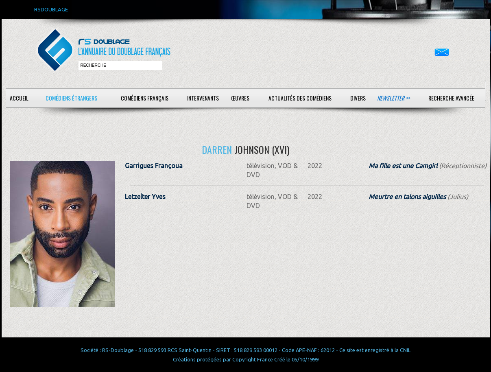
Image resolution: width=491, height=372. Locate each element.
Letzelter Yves (145, 196)
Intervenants (203, 98)
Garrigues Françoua (154, 165)
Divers (358, 98)
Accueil (19, 98)
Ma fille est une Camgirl (403, 165)
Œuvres (240, 98)
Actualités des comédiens (300, 98)
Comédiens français (144, 98)
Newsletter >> (393, 98)
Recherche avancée (451, 98)
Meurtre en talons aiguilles (407, 196)
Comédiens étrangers (71, 98)
